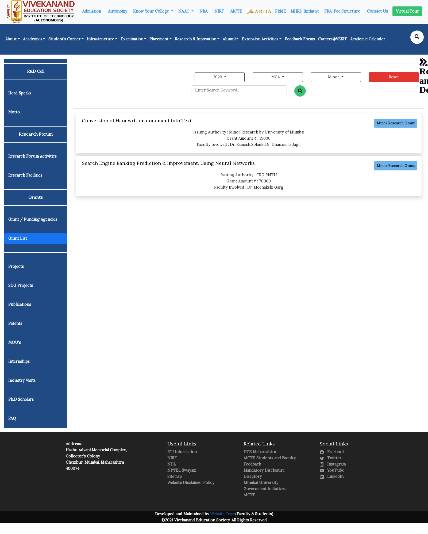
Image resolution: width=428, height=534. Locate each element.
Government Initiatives (265, 488)
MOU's (14, 342)
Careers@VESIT (332, 39)
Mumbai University (261, 482)
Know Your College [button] (151, 11)
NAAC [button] (184, 11)
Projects (16, 266)
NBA (203, 11)
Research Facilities (25, 175)
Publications (19, 304)
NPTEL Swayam (181, 470)
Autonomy (117, 11)
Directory (253, 476)
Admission (91, 11)
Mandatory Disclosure (264, 470)
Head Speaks (19, 93)
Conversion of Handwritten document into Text (137, 120)
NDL (171, 464)
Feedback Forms (300, 39)
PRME (280, 11)
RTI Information (182, 451)
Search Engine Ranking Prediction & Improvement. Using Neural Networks (168, 163)
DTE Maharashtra (260, 451)
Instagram (333, 464)
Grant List (17, 238)
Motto (14, 112)
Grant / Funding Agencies (32, 219)
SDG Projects (20, 285)
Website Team (222, 514)
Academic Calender (367, 39)
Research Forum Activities (32, 156)
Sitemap (174, 476)
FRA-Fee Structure (342, 11)
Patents (15, 323)
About (11, 39)
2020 (218, 77)
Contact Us (377, 11)
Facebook (332, 451)
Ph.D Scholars (21, 399)
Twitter (330, 458)
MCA (276, 77)
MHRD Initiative (305, 11)
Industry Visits (22, 380)
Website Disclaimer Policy (190, 482)
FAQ (12, 418)
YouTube (332, 470)
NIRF (219, 11)
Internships (19, 361)
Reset (394, 77)
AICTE (236, 11)
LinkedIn (332, 476)
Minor (334, 77)
